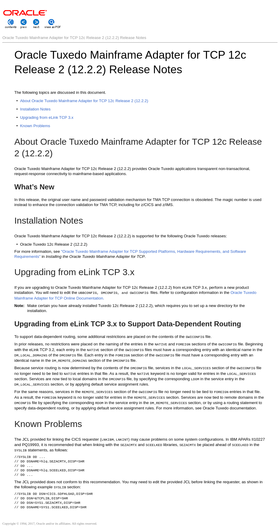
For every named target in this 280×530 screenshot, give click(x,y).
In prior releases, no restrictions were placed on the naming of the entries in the (84, 344)
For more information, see (37, 251)
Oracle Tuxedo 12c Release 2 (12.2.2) (53, 244)
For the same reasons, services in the (48, 391)
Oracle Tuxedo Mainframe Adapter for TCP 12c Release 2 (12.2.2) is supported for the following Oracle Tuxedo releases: (120, 236)
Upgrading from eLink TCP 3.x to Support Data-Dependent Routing (127, 324)
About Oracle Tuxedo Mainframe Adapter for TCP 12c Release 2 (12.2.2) (84, 101)
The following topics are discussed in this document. (60, 92)
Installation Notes (35, 109)
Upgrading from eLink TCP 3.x (46, 117)
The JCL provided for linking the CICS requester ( (57, 439)
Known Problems (35, 126)
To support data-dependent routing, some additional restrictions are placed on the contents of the (100, 336)
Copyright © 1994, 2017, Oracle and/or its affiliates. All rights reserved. (49, 523)
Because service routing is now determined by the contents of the (72, 368)
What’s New (34, 187)
